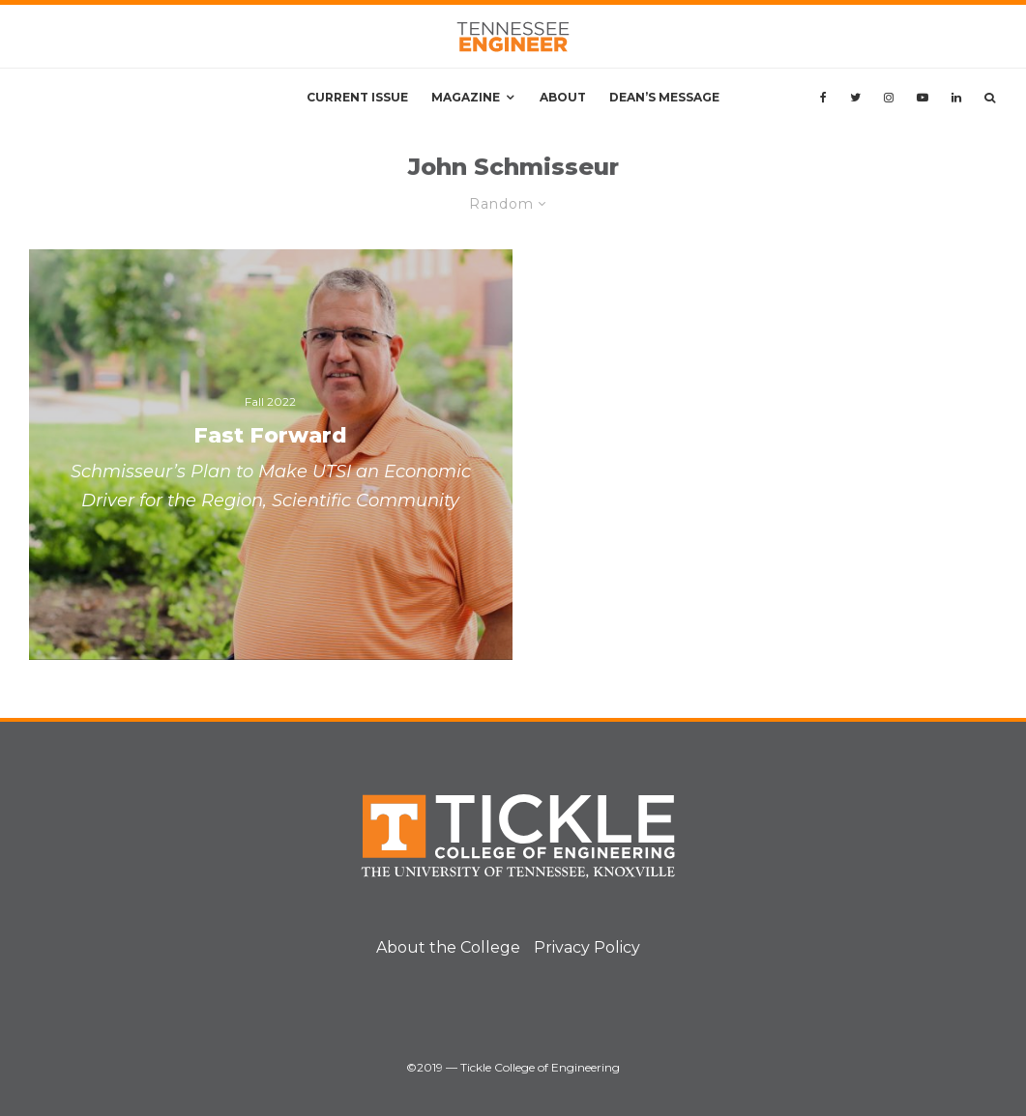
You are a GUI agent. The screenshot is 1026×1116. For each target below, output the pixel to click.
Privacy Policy (587, 947)
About (563, 97)
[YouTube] (922, 98)
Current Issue (357, 97)
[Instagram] (888, 98)
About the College (448, 947)
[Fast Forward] (271, 454)
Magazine (465, 97)
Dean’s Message (664, 97)
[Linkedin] (956, 98)
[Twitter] (855, 98)
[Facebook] (823, 98)
